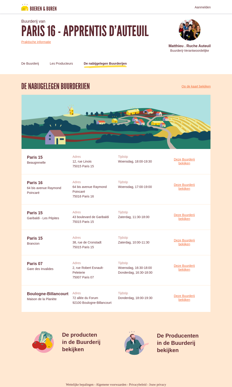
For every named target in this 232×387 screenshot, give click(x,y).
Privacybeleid (138, 384)
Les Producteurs (61, 63)
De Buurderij (30, 63)
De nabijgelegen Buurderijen (105, 63)
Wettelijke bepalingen (80, 384)
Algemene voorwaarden (111, 384)
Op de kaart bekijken (196, 86)
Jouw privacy (157, 384)
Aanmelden (203, 7)
